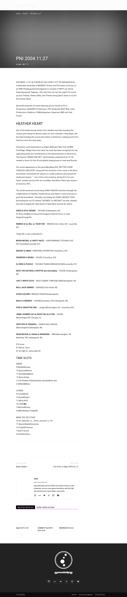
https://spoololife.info (40, 482)
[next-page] (21, 535)
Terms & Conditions (86, 595)
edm (19, 64)
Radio (97, 5)
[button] (108, 5)
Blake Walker (21, 467)
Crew (91, 5)
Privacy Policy (100, 595)
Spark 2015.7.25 (22, 528)
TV (103, 5)
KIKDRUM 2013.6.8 (66, 528)
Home (18, 13)
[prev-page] (17, 535)
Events (83, 5)
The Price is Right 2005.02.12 (65, 467)
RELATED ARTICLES (25, 507)
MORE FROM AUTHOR (45, 507)
